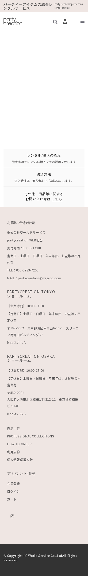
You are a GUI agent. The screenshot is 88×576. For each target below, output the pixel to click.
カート (12, 499)
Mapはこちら (17, 342)
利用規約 (13, 451)
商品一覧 (13, 428)
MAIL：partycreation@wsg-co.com (34, 278)
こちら (57, 198)
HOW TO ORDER (19, 444)
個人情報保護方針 (20, 459)
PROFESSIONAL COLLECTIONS (30, 436)
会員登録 (13, 483)
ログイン (13, 491)
